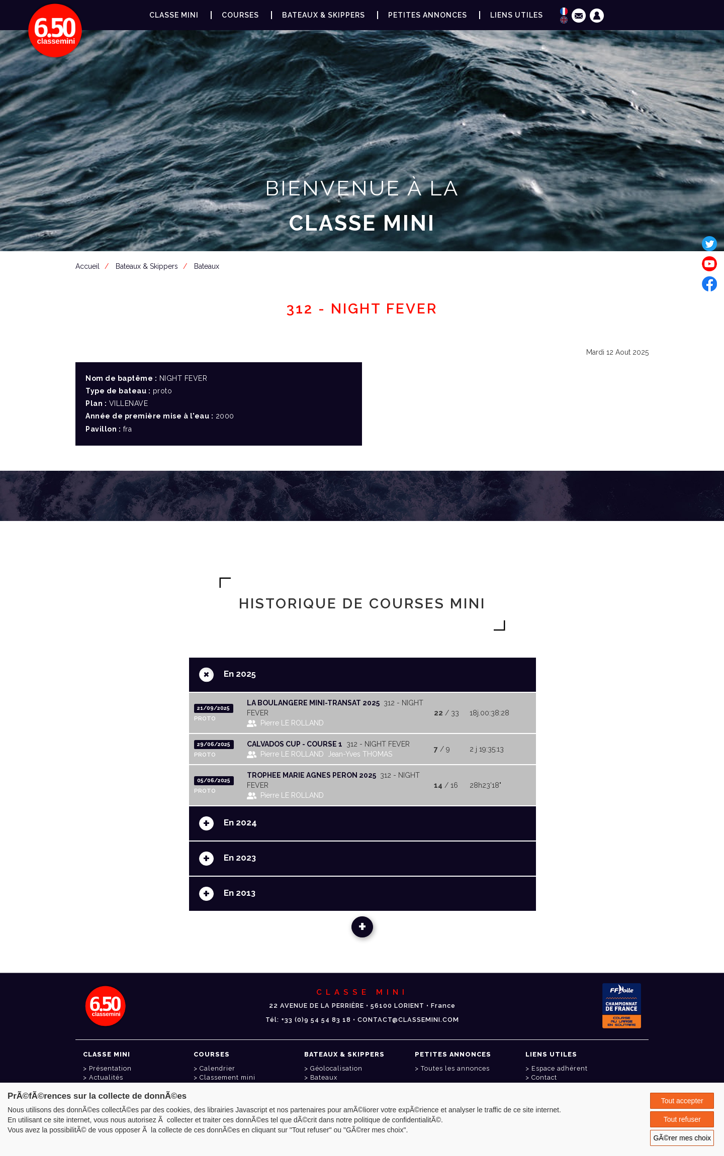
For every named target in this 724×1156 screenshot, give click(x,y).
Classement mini (227, 1077)
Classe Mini (174, 15)
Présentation (110, 1068)
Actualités (106, 1077)
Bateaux (323, 1077)
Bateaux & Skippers (323, 15)
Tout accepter (682, 1101)
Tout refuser (682, 1119)
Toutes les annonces (455, 1068)
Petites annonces (427, 15)
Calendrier (217, 1068)
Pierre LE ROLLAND (292, 723)
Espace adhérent (364, 272)
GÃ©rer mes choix (682, 1138)
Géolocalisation (336, 1068)
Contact (544, 1077)
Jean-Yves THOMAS (360, 754)
